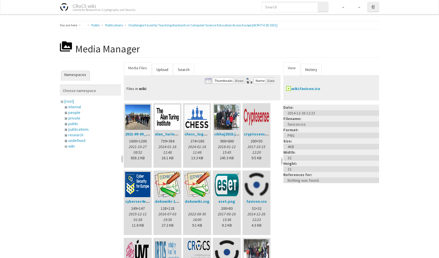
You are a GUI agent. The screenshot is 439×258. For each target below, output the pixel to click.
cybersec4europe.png (145, 201)
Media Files (137, 67)
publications (78, 129)
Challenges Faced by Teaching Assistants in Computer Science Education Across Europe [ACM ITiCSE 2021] (202, 25)
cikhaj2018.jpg (227, 134)
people (74, 112)
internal (74, 106)
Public (95, 25)
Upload (162, 69)
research (75, 134)
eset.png (226, 201)
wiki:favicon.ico (305, 88)
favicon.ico (256, 201)
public (73, 123)
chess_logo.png (199, 134)
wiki (71, 146)
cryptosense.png (259, 134)
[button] (341, 7)
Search (184, 69)
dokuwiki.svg (197, 201)
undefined (76, 140)
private (74, 118)
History (311, 69)
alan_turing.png (170, 134)
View (292, 67)
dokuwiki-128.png (171, 201)
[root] (69, 101)
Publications (114, 25)
